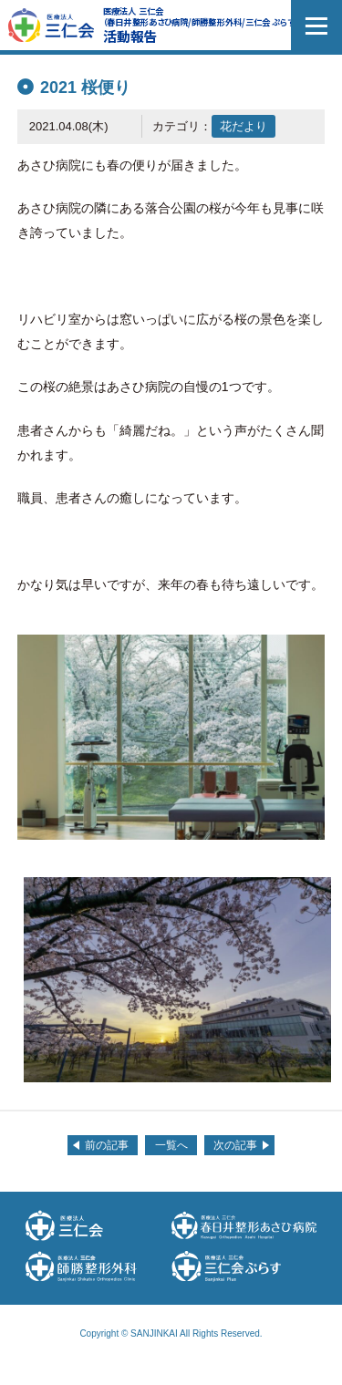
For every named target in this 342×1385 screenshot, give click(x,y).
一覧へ (171, 1145)
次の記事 (235, 1145)
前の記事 (107, 1145)
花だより (243, 126)
